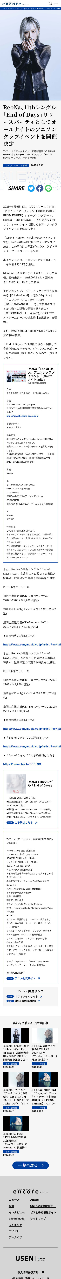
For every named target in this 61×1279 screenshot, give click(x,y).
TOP (3, 8)
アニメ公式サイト (25, 978)
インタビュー (17, 1212)
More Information (25, 1001)
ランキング (15, 1225)
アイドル (14, 1231)
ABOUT (35, 1199)
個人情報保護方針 (28, 1272)
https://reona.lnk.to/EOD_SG (22, 764)
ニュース (14, 1199)
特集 (11, 1206)
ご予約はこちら (24, 822)
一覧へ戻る (28, 1165)
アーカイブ (15, 1237)
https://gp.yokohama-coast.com (23, 416)
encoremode (16, 1218)
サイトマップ (38, 1218)
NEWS (11, 8)
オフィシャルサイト (26, 996)
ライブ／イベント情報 (25, 8)
